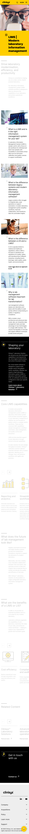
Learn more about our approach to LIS (17, 267)
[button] (17, 2)
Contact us (13, 777)
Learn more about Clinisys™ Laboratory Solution (16, 387)
